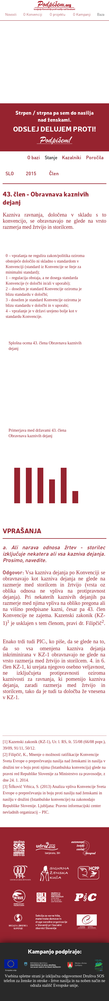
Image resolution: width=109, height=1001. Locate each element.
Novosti (11, 14)
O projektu (57, 14)
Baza (100, 14)
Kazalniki (71, 157)
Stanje (51, 157)
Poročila (94, 157)
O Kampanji (82, 14)
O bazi (33, 157)
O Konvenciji (32, 14)
